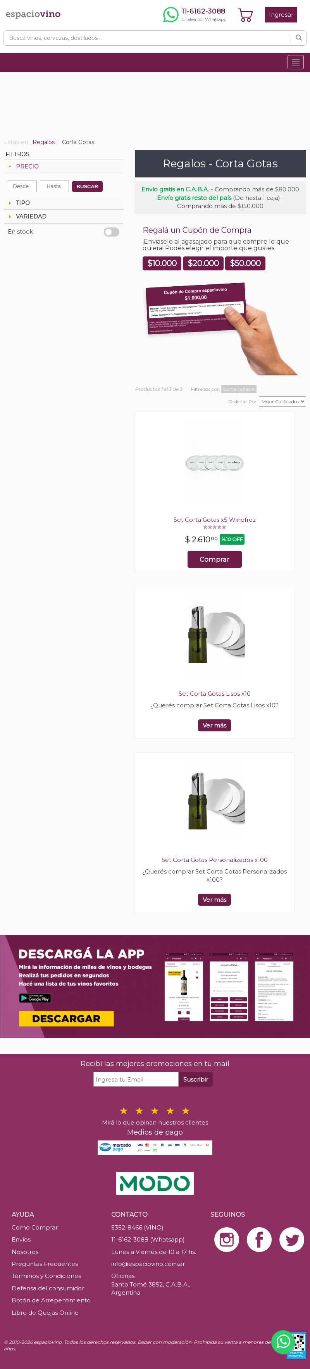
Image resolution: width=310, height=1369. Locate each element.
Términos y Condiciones (46, 1276)
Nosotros (25, 1251)
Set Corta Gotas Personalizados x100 (215, 859)
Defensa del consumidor (48, 1288)
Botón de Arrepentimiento (51, 1300)
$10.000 (162, 263)
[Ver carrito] (245, 14)
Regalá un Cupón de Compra (197, 230)
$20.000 (203, 263)
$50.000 (245, 263)
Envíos (21, 1239)
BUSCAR (87, 186)
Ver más (214, 725)
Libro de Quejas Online (45, 1312)
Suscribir (195, 1079)
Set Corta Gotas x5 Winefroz (215, 519)
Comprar (214, 559)
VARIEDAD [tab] (26, 216)
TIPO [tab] (18, 203)
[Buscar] (299, 38)
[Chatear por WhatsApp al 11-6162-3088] (194, 14)
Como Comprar (35, 1227)
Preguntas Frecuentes (45, 1264)
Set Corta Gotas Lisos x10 (215, 693)
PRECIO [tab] (23, 166)
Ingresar (281, 14)
